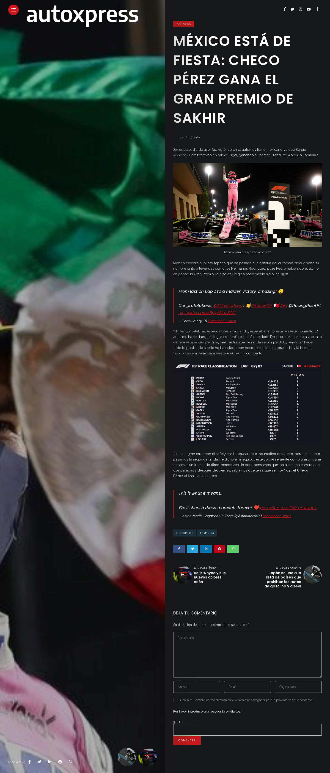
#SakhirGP (261, 305)
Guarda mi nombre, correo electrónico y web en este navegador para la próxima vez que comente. (246, 700)
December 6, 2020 (222, 321)
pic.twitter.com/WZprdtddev (288, 507)
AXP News (184, 23)
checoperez (184, 533)
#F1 (283, 305)
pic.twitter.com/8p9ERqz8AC (207, 312)
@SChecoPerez (228, 305)
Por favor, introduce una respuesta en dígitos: (207, 711)
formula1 (207, 533)
